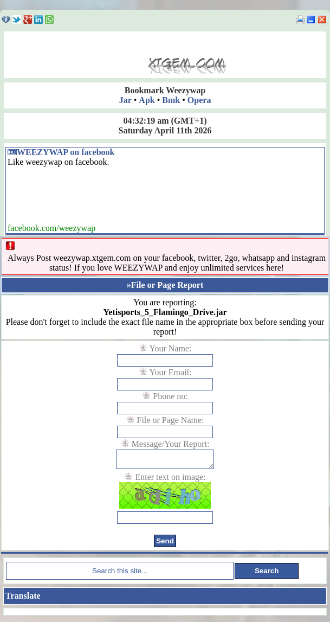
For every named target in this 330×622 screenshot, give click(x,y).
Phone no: (170, 396)
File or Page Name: (170, 420)
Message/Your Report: (171, 443)
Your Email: (171, 372)
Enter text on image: (170, 480)
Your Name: (171, 348)
